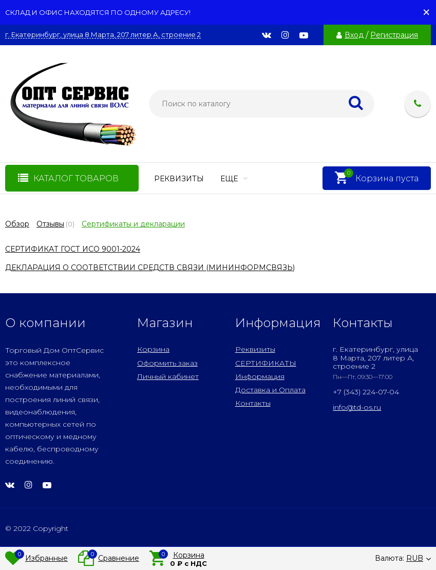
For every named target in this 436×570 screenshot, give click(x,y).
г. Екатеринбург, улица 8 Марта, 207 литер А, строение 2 (103, 35)
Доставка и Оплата (270, 389)
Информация (260, 376)
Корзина (153, 349)
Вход (354, 35)
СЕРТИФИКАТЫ (265, 363)
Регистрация (394, 35)
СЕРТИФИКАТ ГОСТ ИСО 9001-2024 (72, 249)
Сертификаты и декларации (133, 224)
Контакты (253, 403)
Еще (234, 178)
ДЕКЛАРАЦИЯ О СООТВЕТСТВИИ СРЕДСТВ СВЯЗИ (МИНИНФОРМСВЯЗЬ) (150, 267)
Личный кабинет (168, 376)
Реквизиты (179, 178)
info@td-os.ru (357, 407)
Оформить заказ (167, 363)
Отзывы (50, 224)
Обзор (17, 224)
